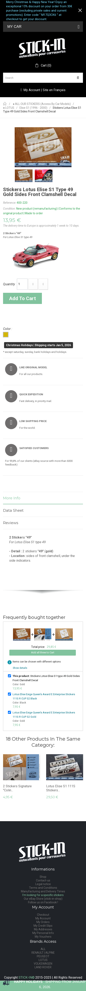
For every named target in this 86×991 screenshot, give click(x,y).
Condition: (9, 208)
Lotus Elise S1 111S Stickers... (60, 788)
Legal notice (43, 884)
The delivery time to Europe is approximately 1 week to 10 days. (41, 225)
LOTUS (43, 960)
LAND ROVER (43, 967)
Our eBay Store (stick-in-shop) (43, 898)
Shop (43, 876)
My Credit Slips (43, 925)
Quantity (9, 284)
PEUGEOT (43, 956)
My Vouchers (43, 936)
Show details (20, 668)
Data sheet (13, 510)
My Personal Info (43, 933)
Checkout (43, 914)
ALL (43, 949)
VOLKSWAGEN (43, 963)
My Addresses (43, 929)
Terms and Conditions (43, 887)
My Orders (43, 922)
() (45, 65)
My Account (43, 918)
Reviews (10, 523)
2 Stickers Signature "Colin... (17, 788)
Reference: (9, 202)
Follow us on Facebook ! (43, 902)
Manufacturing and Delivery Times (43, 891)
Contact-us (43, 880)
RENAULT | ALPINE (43, 952)
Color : (8, 329)
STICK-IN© (27, 977)
